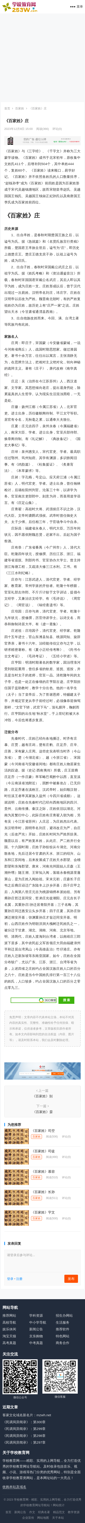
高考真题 (9, 1343)
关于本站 (58, 1517)
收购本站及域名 (14, 1487)
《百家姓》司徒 (43, 1151)
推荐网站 (9, 1315)
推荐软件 (62, 1329)
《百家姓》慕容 (43, 1171)
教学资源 (74, 1512)
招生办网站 (64, 1315)
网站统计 (59, 1505)
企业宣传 (28, 1517)
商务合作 (62, 1343)
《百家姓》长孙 (43, 1192)
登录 (10, 1279)
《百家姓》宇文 (43, 1212)
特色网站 (62, 1336)
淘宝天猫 (9, 1336)
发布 (71, 1279)
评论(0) (57, 129)
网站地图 (43, 1517)
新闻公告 (36, 1329)
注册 (19, 1279)
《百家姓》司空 (43, 1131)
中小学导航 (37, 1322)
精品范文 (59, 1512)
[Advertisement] (42, 58)
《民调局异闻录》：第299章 (24, 1429)
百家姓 (19, 108)
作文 (32, 1512)
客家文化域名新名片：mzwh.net (26, 1415)
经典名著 (44, 1512)
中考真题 (36, 1343)
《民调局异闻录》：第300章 (24, 1422)
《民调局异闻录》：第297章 (24, 1442)
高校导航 (9, 1322)
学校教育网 (21, 1499)
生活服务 (62, 1322)
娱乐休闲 (9, 1329)
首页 (7, 108)
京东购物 (36, 1336)
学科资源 (36, 1315)
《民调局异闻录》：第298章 (24, 1436)
